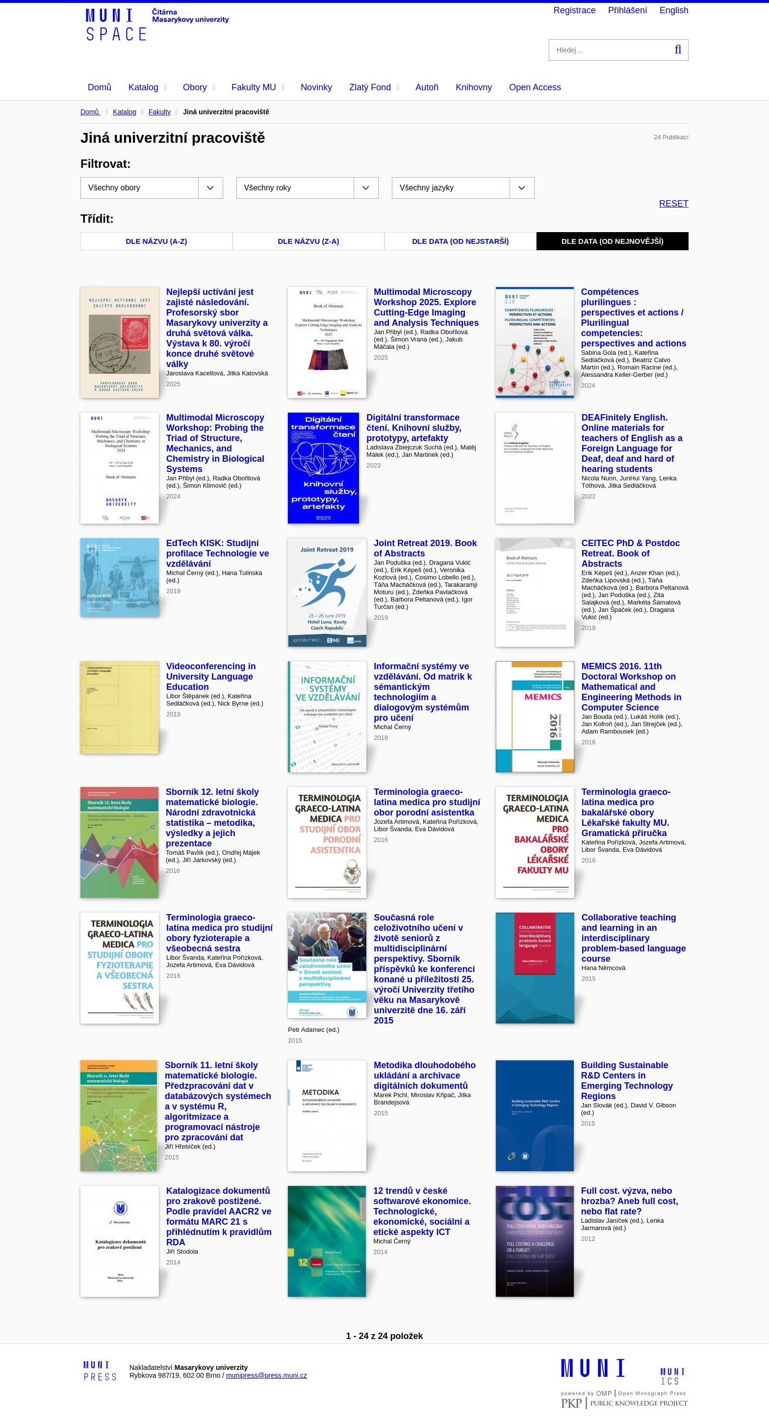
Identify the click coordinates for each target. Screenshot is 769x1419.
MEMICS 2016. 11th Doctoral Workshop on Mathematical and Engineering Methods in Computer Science (632, 686)
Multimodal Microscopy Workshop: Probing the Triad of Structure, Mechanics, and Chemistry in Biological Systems (215, 443)
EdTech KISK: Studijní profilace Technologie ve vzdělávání (217, 553)
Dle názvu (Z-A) (308, 241)
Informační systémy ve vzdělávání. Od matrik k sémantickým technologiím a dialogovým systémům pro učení (423, 692)
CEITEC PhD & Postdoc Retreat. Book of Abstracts (631, 553)
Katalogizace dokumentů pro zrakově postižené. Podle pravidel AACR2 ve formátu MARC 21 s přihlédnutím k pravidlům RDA (219, 1216)
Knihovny (474, 87)
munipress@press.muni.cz (266, 1375)
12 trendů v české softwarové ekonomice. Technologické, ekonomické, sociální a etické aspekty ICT (422, 1211)
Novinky (316, 87)
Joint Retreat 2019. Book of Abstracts (425, 548)
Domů (99, 87)
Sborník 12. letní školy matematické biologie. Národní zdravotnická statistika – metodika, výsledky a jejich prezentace (212, 817)
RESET (674, 204)
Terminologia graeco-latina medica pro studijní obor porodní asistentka (427, 802)
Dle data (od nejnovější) (613, 241)
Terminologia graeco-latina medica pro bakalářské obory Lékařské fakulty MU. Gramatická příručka (626, 812)
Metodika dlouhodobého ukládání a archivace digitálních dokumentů (425, 1075)
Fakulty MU (257, 87)
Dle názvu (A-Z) (156, 241)
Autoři (426, 87)
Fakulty (160, 112)
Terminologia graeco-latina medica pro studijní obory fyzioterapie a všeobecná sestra (219, 933)
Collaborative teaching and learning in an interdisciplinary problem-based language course (634, 938)
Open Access (535, 87)
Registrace (575, 10)
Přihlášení (627, 10)
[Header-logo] (158, 37)
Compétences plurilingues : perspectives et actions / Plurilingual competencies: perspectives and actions (634, 317)
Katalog (147, 87)
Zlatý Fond (374, 87)
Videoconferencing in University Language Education (211, 676)
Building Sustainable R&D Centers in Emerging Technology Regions (627, 1080)
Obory (199, 87)
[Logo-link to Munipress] (100, 1371)
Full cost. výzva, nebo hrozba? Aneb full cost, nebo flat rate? (629, 1201)
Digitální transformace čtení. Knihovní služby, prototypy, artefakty (413, 428)
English (674, 10)
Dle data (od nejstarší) (460, 241)
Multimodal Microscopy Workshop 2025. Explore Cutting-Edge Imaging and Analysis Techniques (426, 307)
